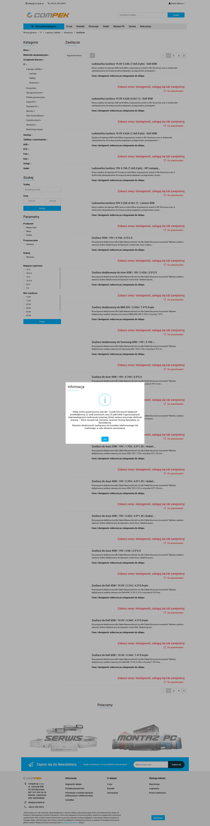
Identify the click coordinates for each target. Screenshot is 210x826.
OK (105, 439)
